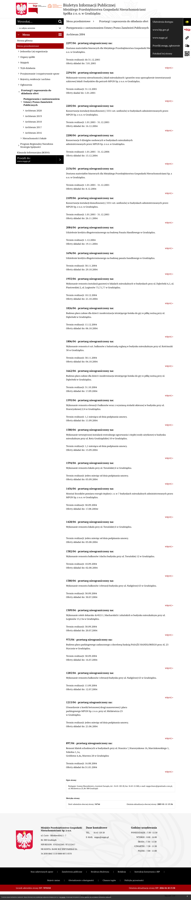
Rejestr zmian (53, 880)
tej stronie (62, 897)
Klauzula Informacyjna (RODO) (33, 152)
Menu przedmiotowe (28, 46)
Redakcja (122, 871)
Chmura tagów (109, 880)
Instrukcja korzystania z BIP (147, 871)
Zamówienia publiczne (72, 871)
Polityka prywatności (134, 880)
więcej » (169, 67)
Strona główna (24, 40)
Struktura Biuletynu (100, 871)
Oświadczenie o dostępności (81, 880)
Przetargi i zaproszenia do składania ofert (125, 21)
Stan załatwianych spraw (42, 871)
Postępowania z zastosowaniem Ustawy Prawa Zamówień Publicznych (109, 28)
